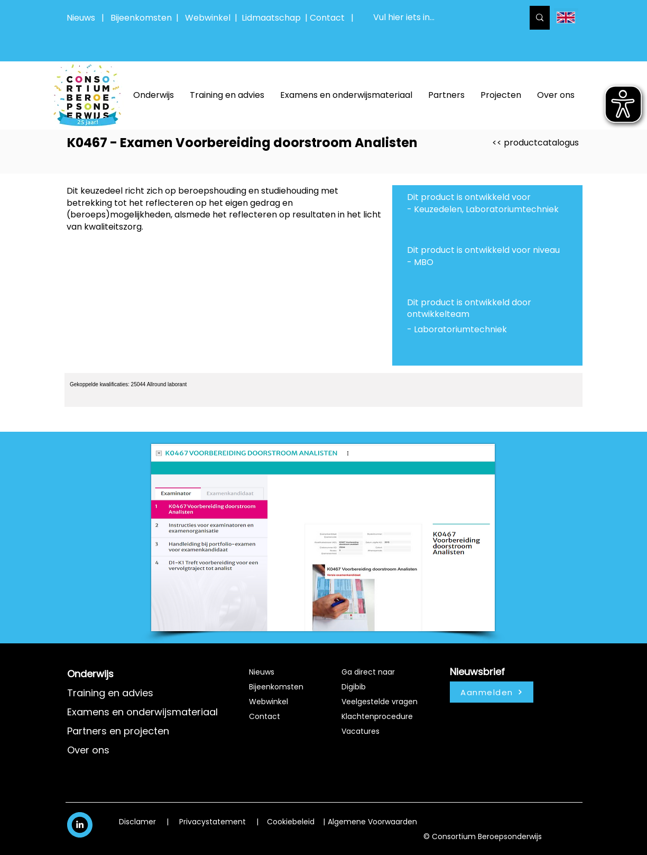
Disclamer (137, 821)
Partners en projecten (118, 731)
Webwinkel (210, 18)
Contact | (333, 18)
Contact (264, 716)
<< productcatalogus (535, 143)
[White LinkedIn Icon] (80, 824)
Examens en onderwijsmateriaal (142, 711)
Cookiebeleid (291, 821)
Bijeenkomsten (143, 18)
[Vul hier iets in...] (440, 18)
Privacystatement (212, 821)
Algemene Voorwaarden (372, 821)
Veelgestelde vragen (379, 701)
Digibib (353, 686)
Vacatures (360, 731)
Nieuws (81, 18)
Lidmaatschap (271, 18)
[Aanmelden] (491, 692)
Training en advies (110, 692)
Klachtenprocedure (377, 716)
